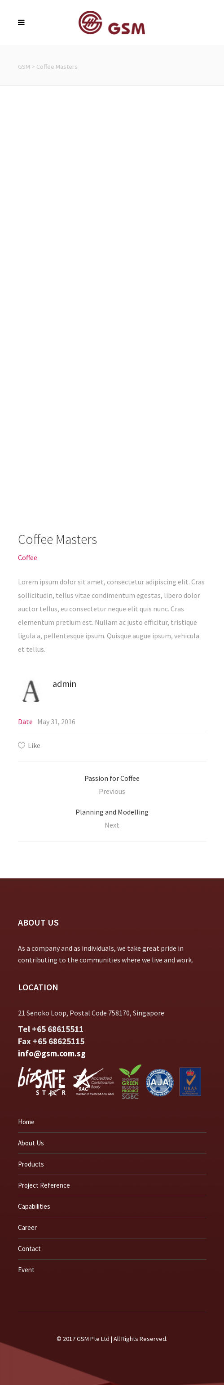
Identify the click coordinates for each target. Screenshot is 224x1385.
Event (26, 1269)
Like (34, 745)
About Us (31, 1143)
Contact (29, 1248)
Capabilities (34, 1206)
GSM (24, 66)
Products (31, 1164)
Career (27, 1227)
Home (26, 1122)
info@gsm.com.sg (52, 1053)
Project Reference (44, 1185)
